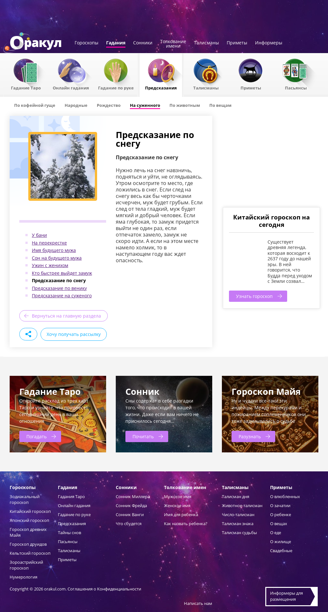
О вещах (278, 523)
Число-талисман (238, 514)
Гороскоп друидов (28, 544)
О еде (275, 532)
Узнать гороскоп (254, 296)
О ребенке (280, 514)
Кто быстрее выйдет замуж (62, 273)
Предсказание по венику (59, 288)
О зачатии (280, 505)
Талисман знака (237, 523)
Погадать (36, 436)
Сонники (142, 43)
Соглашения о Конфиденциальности (104, 589)
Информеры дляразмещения (286, 596)
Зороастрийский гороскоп (26, 565)
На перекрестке (49, 243)
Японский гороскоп (29, 520)
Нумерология (23, 577)
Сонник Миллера (133, 496)
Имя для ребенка (181, 514)
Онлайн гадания (71, 87)
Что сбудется (128, 523)
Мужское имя (177, 496)
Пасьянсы (296, 87)
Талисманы (206, 43)
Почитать (143, 436)
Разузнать (250, 436)
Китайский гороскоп (30, 511)
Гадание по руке (116, 87)
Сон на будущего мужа (57, 258)
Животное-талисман (242, 505)
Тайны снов (69, 532)
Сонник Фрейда (131, 505)
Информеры (268, 43)
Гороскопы (86, 43)
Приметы (237, 43)
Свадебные (281, 550)
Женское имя (177, 505)
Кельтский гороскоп (30, 553)
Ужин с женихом (50, 265)
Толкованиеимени (173, 44)
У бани (39, 235)
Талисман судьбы (239, 532)
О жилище (280, 541)
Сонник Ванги (130, 514)
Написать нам (198, 603)
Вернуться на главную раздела (66, 316)
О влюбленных (285, 496)
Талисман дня (235, 496)
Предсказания (161, 87)
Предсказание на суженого (62, 295)
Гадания (115, 43)
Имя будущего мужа (54, 250)
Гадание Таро (26, 87)
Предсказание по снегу (59, 280)
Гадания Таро (71, 496)
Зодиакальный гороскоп (25, 499)
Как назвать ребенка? (185, 523)
